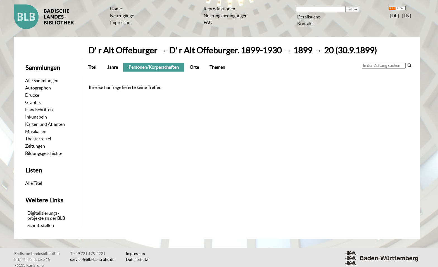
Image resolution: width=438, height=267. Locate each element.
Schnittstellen (40, 225)
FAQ (208, 22)
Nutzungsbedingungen (225, 15)
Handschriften (39, 109)
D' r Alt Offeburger (122, 50)
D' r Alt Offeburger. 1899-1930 (225, 50)
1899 (302, 50)
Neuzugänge (122, 15)
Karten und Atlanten (45, 124)
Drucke (32, 95)
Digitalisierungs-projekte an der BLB (46, 216)
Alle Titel (33, 183)
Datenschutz (137, 259)
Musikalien (35, 131)
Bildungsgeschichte (43, 153)
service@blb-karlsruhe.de (92, 259)
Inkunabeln (36, 116)
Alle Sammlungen (41, 80)
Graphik (33, 102)
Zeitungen (35, 145)
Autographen (38, 87)
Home (116, 8)
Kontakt (305, 23)
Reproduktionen (219, 8)
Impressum (121, 22)
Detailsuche (308, 16)
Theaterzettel (38, 138)
